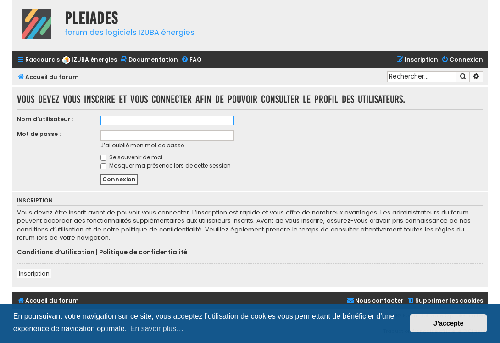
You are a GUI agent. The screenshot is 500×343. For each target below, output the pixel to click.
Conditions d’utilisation (55, 252)
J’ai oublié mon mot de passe (142, 145)
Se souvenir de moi (131, 157)
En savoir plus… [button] (157, 328)
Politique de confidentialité (143, 252)
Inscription (34, 273)
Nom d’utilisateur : (45, 119)
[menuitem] (89, 60)
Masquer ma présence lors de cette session (165, 165)
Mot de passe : (39, 134)
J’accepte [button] (448, 323)
